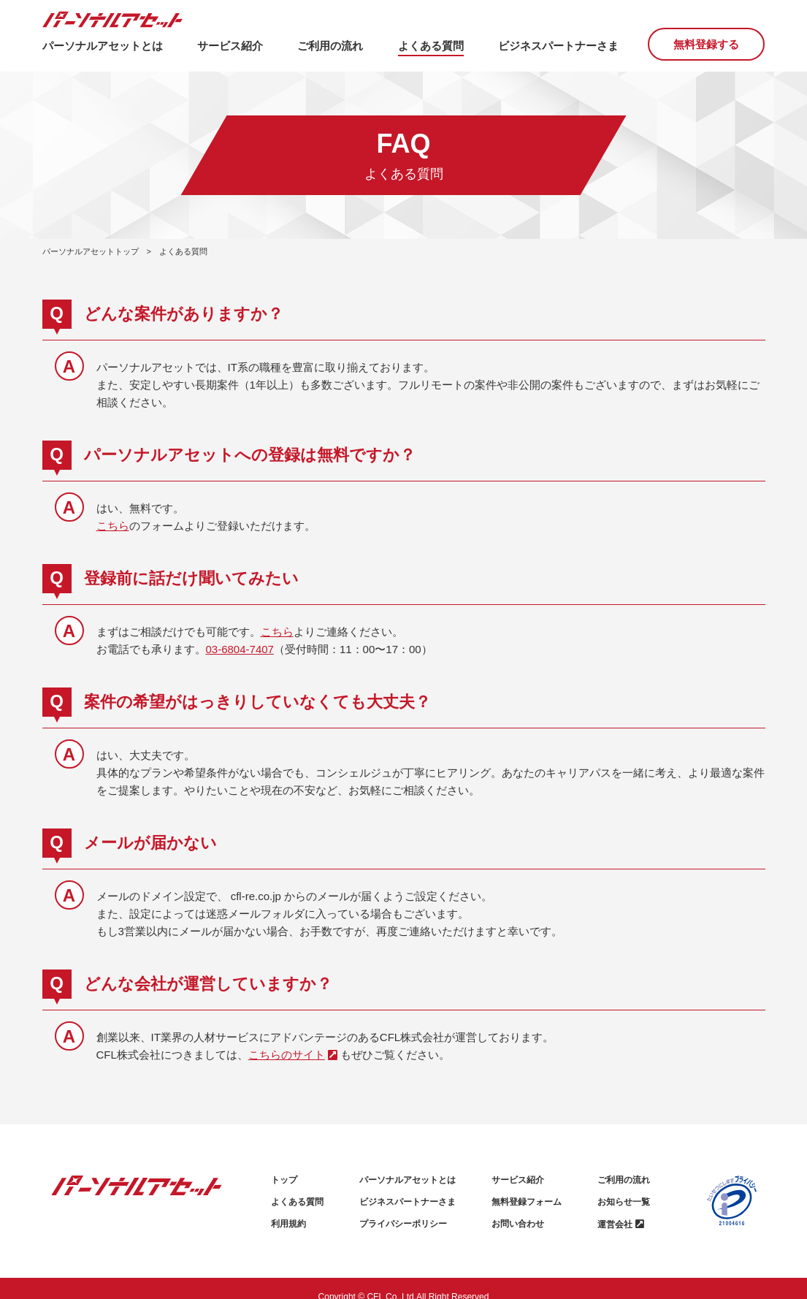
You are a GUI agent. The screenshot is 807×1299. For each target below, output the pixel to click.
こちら (112, 525)
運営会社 (614, 1224)
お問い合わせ (518, 1224)
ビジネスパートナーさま (407, 1202)
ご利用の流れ (623, 1180)
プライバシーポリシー (403, 1224)
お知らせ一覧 (623, 1202)
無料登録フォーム (527, 1202)
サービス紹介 (518, 1180)
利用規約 (288, 1224)
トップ (284, 1180)
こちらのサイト (286, 1054)
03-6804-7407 (240, 649)
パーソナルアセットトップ (90, 251)
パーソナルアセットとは (407, 1180)
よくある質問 (297, 1202)
